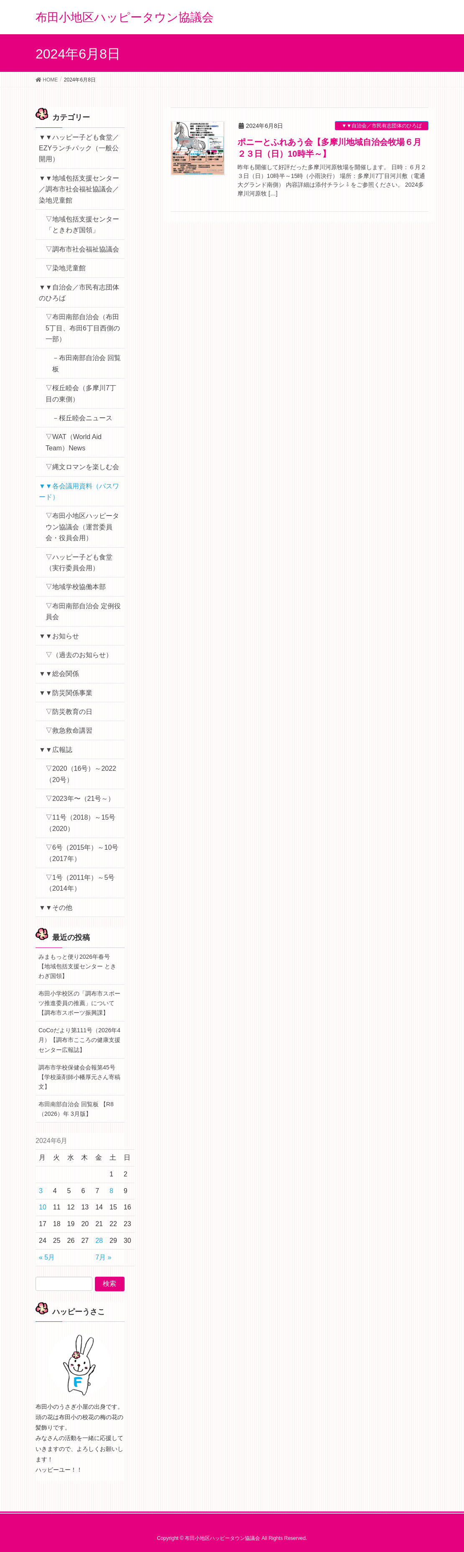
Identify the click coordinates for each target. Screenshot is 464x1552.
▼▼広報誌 (55, 749)
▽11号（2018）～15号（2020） (80, 823)
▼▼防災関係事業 (65, 692)
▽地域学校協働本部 (76, 586)
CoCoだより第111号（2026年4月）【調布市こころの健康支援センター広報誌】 (79, 1040)
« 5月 (47, 1257)
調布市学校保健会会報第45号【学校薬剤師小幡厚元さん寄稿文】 (79, 1077)
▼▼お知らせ (59, 636)
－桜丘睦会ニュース (82, 418)
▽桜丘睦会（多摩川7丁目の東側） (81, 393)
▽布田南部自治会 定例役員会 (83, 611)
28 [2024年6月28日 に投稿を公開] (99, 1240)
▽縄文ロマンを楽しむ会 (82, 466)
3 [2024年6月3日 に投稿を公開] (41, 1190)
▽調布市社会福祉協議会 (82, 249)
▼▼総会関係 (59, 673)
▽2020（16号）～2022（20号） (81, 774)
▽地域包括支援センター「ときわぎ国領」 (82, 225)
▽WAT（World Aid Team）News (74, 442)
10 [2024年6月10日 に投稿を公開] (42, 1207)
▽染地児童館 (66, 268)
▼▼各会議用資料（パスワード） (79, 491)
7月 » (103, 1257)
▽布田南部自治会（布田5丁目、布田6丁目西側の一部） (83, 328)
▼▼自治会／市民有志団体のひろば (382, 126)
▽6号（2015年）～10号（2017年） (82, 853)
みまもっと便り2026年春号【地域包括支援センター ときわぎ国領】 (77, 966)
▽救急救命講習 (69, 730)
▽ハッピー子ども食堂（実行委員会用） (79, 563)
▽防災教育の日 (69, 711)
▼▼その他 (55, 907)
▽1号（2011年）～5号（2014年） (80, 883)
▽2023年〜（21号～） (80, 798)
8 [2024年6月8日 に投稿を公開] (111, 1190)
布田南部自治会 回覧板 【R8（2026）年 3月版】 (76, 1109)
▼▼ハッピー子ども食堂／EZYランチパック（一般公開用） (79, 148)
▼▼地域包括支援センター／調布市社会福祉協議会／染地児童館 (79, 189)
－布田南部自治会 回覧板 (86, 363)
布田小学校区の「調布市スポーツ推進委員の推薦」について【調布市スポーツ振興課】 (79, 1003)
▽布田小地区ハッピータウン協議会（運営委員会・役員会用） (82, 526)
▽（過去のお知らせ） (79, 654)
